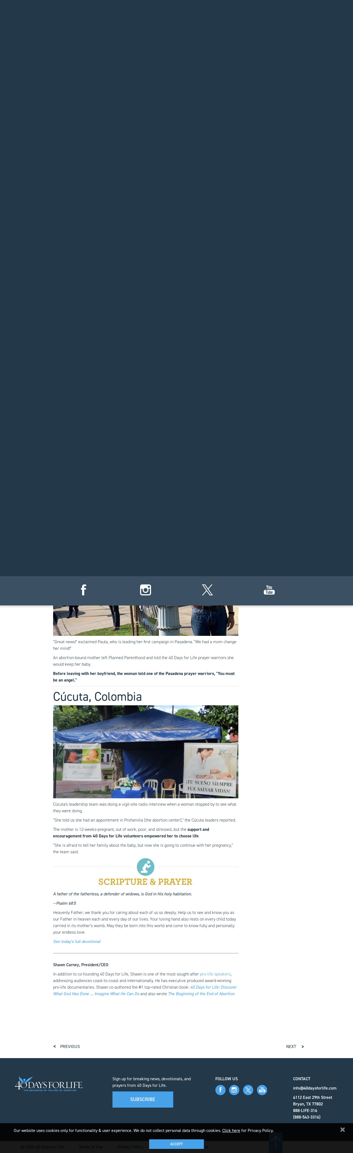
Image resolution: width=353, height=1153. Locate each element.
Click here (231, 1130)
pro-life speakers (215, 974)
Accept (176, 1144)
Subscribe (142, 1099)
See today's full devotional (76, 941)
